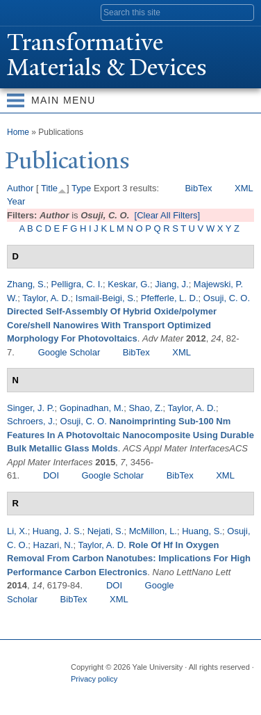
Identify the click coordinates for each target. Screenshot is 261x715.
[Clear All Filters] (168, 215)
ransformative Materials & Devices (107, 55)
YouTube (188, 692)
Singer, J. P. (30, 408)
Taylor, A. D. (46, 298)
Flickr (134, 692)
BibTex (198, 188)
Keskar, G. (129, 284)
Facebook (79, 692)
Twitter (107, 692)
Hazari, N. (53, 545)
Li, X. (17, 531)
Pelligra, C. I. (77, 284)
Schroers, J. (31, 421)
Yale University (23, 12)
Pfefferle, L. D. (170, 298)
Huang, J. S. (58, 531)
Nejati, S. (105, 531)
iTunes (161, 692)
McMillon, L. (153, 531)
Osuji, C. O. (226, 298)
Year (16, 201)
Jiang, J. (171, 284)
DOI (51, 475)
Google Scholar (69, 352)
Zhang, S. (26, 284)
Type (81, 188)
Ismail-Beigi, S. (106, 298)
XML (244, 188)
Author (20, 188)
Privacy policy (94, 679)
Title (49, 188)
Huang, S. (202, 531)
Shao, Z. (145, 408)
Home (18, 132)
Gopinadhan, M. (92, 408)
